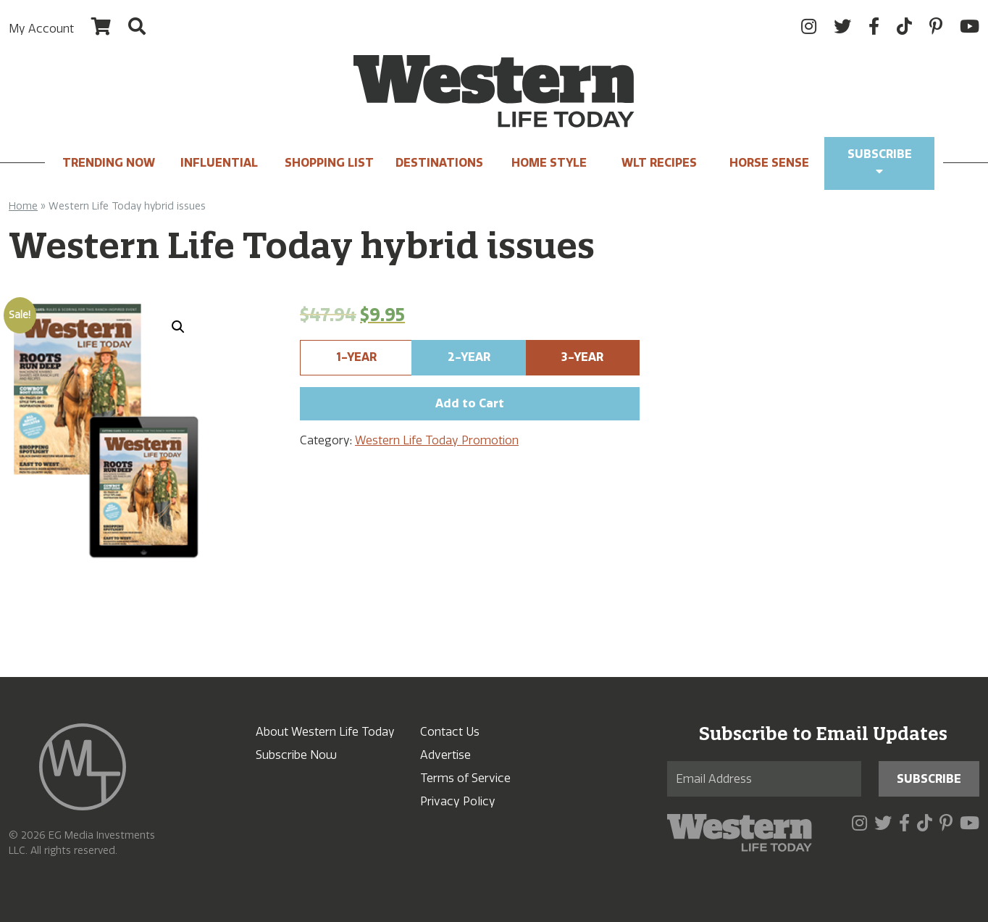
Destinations (439, 163)
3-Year (582, 357)
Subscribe (879, 162)
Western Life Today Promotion (437, 440)
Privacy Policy (457, 801)
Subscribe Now (296, 755)
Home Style (549, 163)
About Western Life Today (325, 732)
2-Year (469, 357)
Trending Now (108, 163)
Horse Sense (769, 163)
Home (23, 206)
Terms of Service (465, 778)
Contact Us (450, 732)
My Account (41, 29)
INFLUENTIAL (219, 163)
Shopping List (329, 163)
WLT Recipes (659, 163)
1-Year (356, 357)
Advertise (445, 755)
